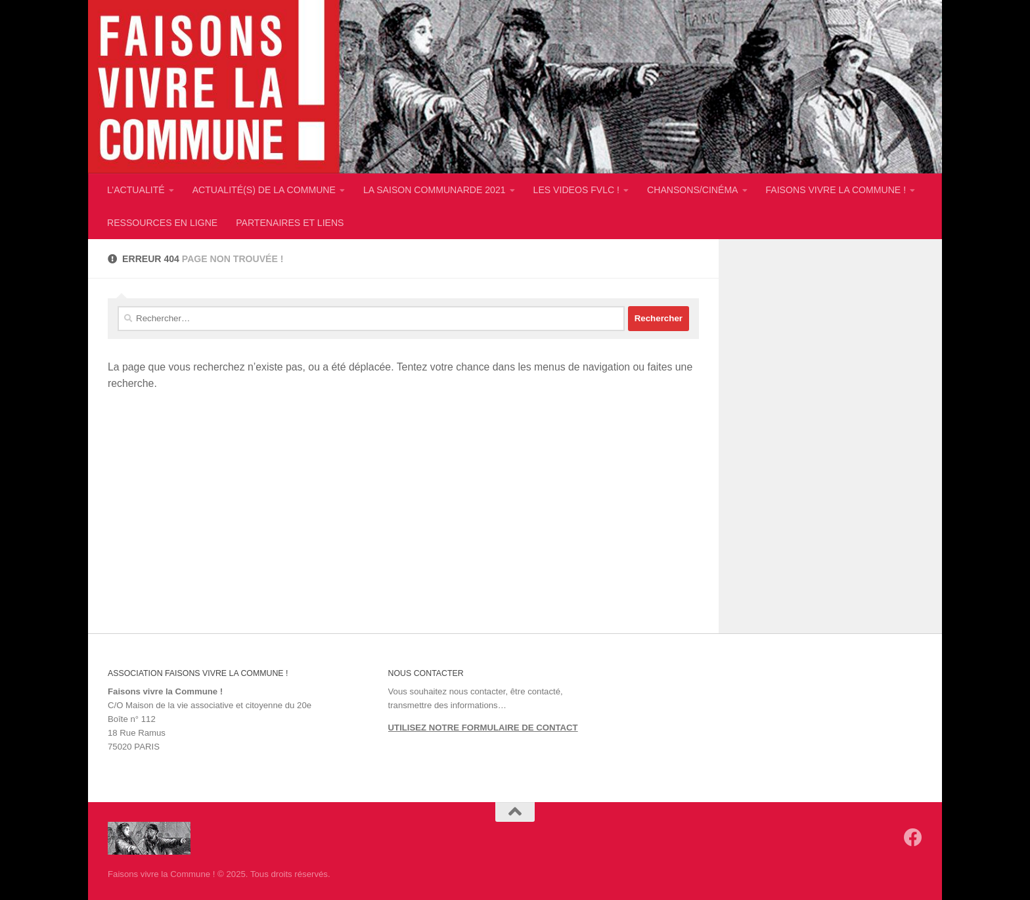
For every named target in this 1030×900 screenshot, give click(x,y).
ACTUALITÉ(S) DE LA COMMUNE (264, 190)
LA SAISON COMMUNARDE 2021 (434, 190)
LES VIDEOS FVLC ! (576, 190)
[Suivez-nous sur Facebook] (913, 837)
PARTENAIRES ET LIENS (290, 222)
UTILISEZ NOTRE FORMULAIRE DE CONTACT (483, 727)
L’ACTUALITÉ (136, 190)
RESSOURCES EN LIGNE (162, 222)
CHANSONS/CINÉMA (692, 190)
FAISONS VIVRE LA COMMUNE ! (836, 190)
